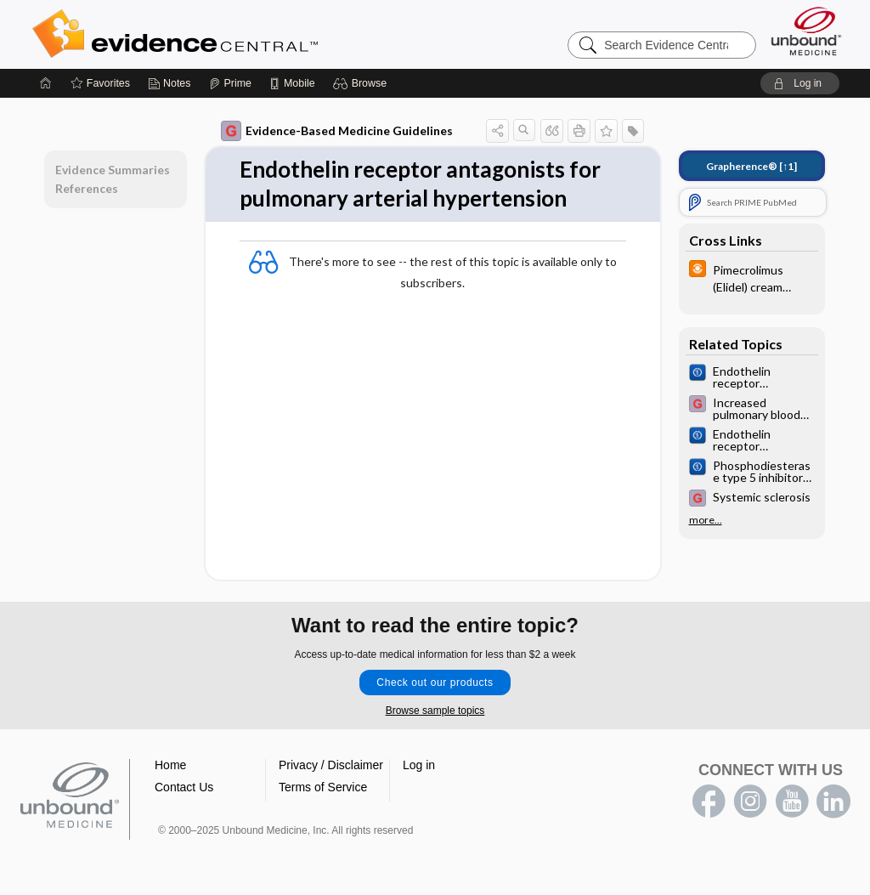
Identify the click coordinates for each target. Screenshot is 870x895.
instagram (750, 802)
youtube (792, 802)
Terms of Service (323, 787)
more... (705, 520)
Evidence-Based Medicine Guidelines (337, 131)
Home (170, 765)
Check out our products (434, 682)
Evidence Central (243, 33)
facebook (709, 802)
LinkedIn (833, 802)
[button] (362, 83)
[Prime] (230, 83)
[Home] (46, 83)
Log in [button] (419, 765)
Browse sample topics (435, 711)
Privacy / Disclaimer (331, 765)
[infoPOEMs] (752, 277)
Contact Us (184, 787)
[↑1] (751, 166)
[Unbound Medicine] (806, 31)
